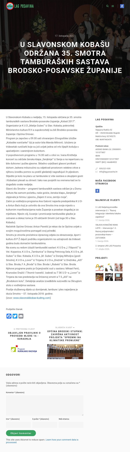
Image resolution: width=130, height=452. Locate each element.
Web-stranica (64, 419)
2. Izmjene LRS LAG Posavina (108, 246)
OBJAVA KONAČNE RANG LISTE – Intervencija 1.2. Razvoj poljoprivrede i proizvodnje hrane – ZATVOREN (106, 231)
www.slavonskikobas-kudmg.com (31, 297)
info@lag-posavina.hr (106, 171)
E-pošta (40, 419)
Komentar (15, 392)
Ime (13, 419)
